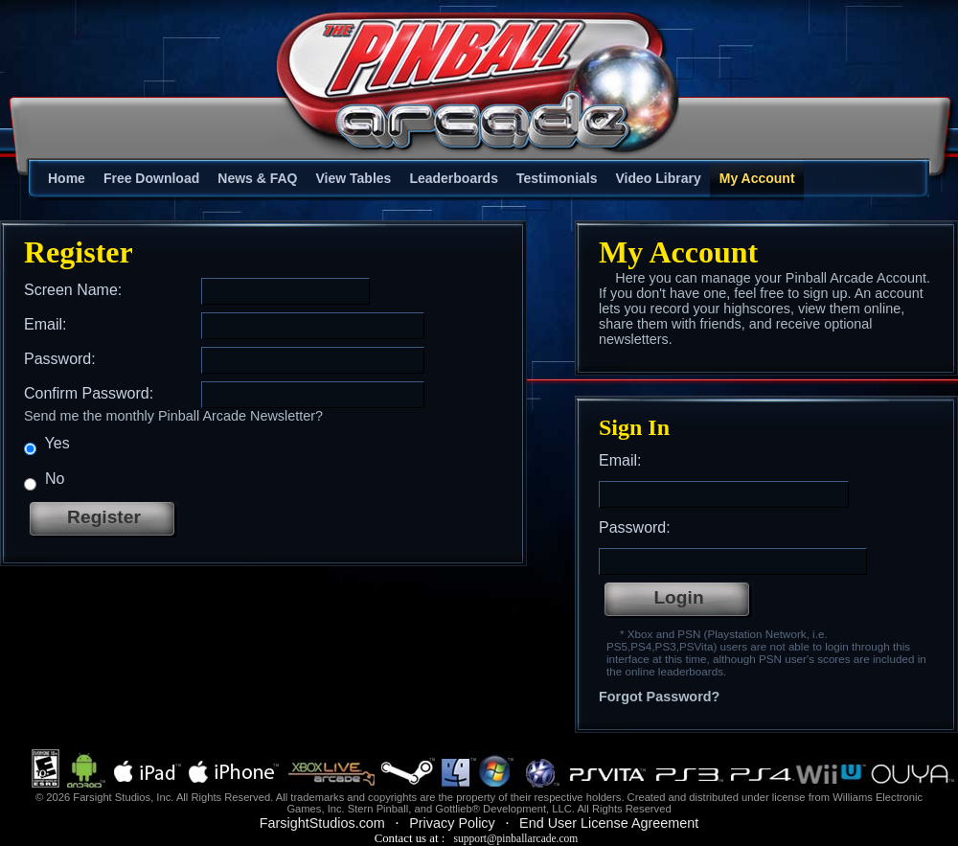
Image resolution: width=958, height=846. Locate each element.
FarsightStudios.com (322, 823)
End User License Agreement (608, 823)
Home (66, 178)
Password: (60, 359)
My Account (757, 178)
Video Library (658, 178)
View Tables (354, 178)
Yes (47, 445)
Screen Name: (73, 290)
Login (678, 597)
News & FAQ (257, 178)
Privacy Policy (452, 823)
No (44, 480)
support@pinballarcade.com (515, 838)
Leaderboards (453, 178)
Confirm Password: (88, 393)
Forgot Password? (659, 696)
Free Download (151, 178)
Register (104, 517)
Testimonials (557, 178)
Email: (45, 324)
